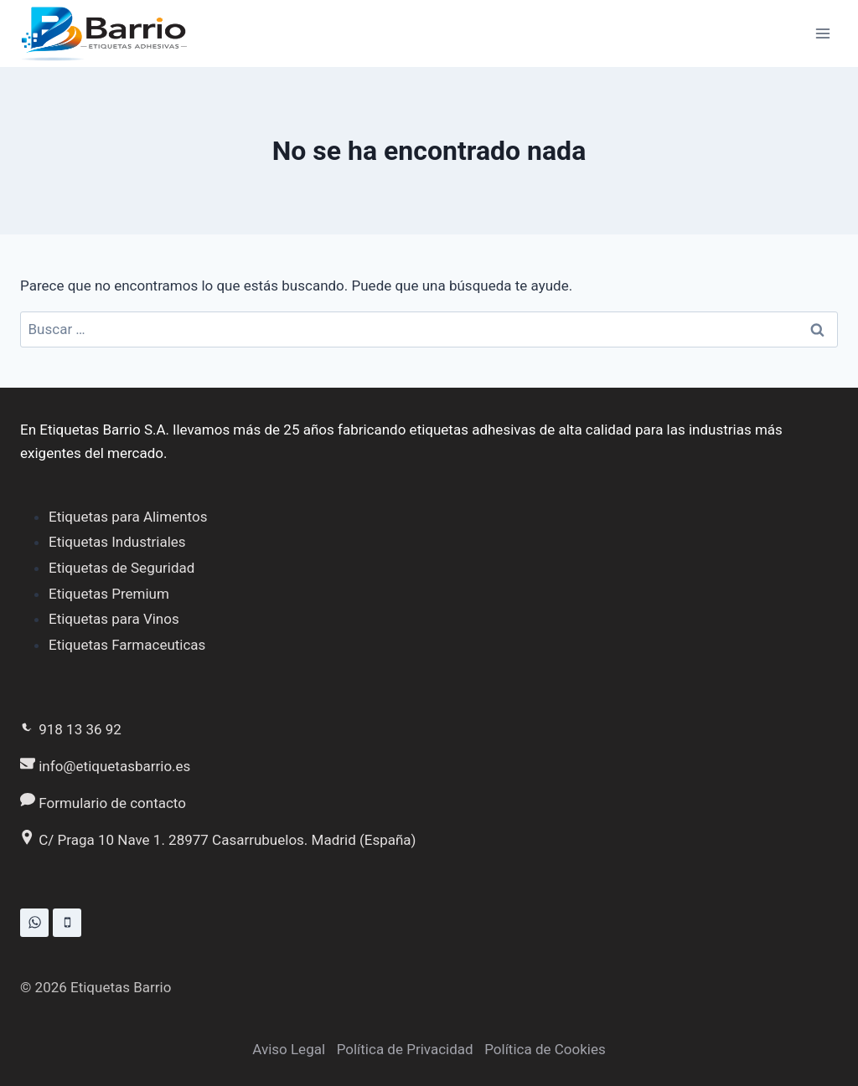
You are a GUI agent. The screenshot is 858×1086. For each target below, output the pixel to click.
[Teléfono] (67, 922)
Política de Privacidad (405, 1049)
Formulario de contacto (103, 803)
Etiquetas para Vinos (114, 618)
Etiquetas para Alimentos (128, 516)
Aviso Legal (288, 1049)
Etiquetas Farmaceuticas (127, 644)
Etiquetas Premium (109, 593)
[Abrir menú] (822, 33)
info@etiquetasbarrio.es (105, 766)
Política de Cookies (545, 1049)
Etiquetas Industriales (117, 541)
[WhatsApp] (34, 922)
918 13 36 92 (70, 729)
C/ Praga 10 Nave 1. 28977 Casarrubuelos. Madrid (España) (218, 839)
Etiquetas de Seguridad (121, 567)
